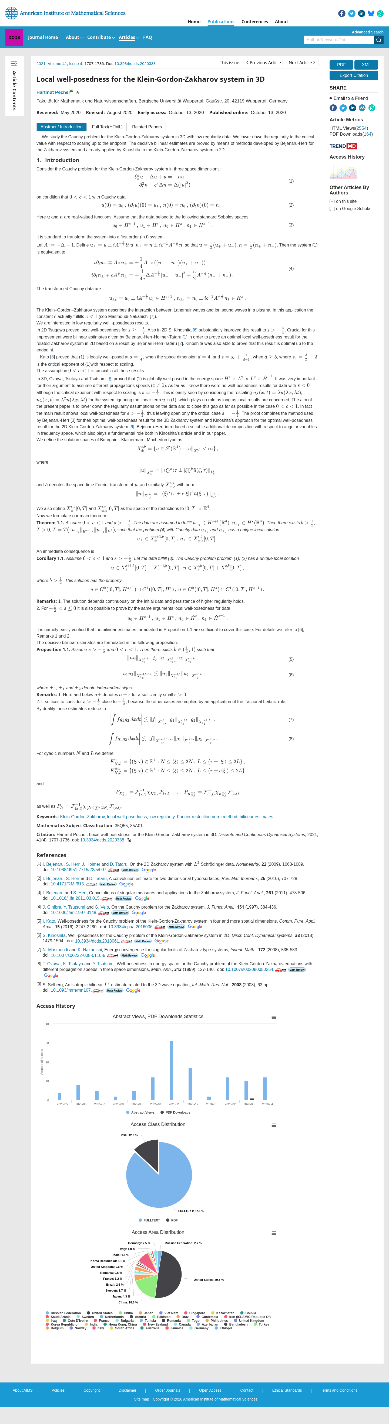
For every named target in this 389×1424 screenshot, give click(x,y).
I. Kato (49, 938)
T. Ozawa (52, 980)
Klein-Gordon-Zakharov (82, 833)
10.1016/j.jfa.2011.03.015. (82, 915)
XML (366, 65)
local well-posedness (127, 833)
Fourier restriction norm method (207, 833)
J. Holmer (91, 881)
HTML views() (349, 128)
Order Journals (167, 1407)
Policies (58, 1407)
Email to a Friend (351, 98)
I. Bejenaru (53, 881)
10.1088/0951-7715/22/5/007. (85, 886)
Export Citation (354, 75)
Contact (246, 1407)
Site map (141, 1416)
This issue (229, 63)
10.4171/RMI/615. (74, 901)
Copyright (91, 1407)
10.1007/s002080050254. (256, 986)
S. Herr (72, 881)
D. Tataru (119, 881)
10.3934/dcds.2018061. (104, 958)
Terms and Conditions (339, 1407)
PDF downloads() (351, 134)
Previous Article (263, 63)
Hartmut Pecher (53, 92)
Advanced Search (368, 32)
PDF (341, 65)
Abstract (62, 127)
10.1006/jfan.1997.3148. (80, 929)
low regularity (162, 833)
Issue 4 (75, 63)
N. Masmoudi (55, 966)
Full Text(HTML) (107, 127)
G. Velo (102, 924)
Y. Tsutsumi (74, 924)
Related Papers (147, 127)
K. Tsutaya (73, 980)
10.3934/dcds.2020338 (135, 63)
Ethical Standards (287, 1407)
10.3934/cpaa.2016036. (137, 944)
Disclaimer (127, 1407)
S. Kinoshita (54, 952)
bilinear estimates (256, 833)
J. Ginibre (52, 924)
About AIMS (23, 1407)
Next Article (302, 63)
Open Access (210, 1407)
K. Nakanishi (90, 966)
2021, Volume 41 (51, 63)
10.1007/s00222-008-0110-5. (85, 972)
